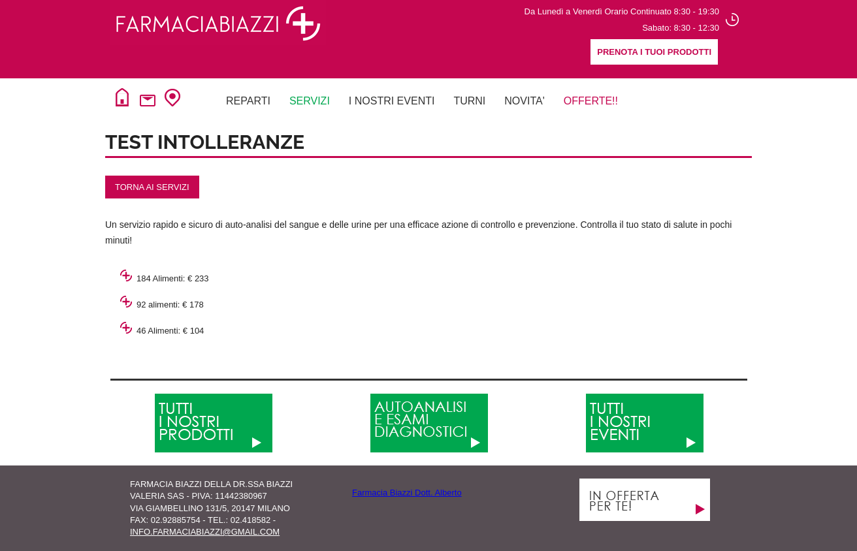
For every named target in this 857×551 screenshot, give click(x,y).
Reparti (248, 100)
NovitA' (524, 100)
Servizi (309, 100)
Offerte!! (591, 100)
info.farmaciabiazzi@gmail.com (205, 532)
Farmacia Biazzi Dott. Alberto (407, 492)
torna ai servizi (152, 187)
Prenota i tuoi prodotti (654, 52)
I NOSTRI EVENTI (392, 100)
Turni (469, 100)
